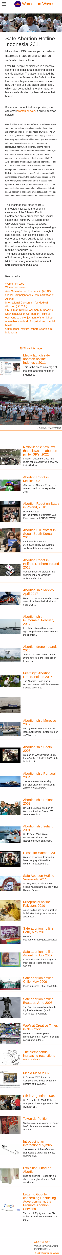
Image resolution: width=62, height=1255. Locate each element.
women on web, (26, 111)
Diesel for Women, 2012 (41, 853)
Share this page (31, 348)
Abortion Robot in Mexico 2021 (36, 479)
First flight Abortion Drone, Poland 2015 (38, 675)
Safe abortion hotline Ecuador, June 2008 (38, 1000)
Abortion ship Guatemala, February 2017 (38, 620)
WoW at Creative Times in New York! (40, 1027)
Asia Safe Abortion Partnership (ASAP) (28, 291)
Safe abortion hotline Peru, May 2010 (38, 930)
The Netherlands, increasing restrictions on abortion (39, 1055)
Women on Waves (34, 3)
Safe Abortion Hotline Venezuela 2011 (38, 877)
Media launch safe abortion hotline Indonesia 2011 (36, 359)
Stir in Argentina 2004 (39, 1096)
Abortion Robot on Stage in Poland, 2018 (41, 505)
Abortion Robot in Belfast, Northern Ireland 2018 (41, 563)
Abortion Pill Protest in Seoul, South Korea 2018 (39, 533)
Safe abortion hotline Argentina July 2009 (38, 953)
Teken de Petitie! (35, 1118)
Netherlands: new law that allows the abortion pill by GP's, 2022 (40, 450)
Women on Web (14, 283)
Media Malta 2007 (36, 1073)
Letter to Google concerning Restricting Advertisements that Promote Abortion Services (39, 1201)
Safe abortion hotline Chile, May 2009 (38, 979)
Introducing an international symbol (38, 1143)
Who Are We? (42, 1242)
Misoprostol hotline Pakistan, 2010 (37, 903)
